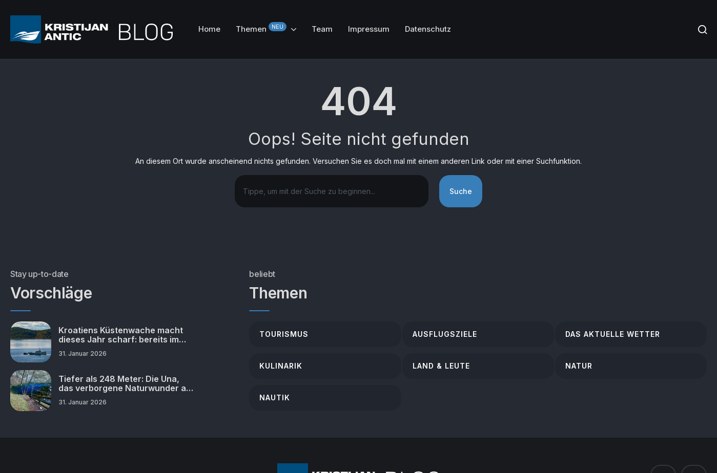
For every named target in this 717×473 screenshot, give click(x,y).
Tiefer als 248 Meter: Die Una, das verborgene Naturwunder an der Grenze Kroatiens (124, 384)
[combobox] (331, 191)
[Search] (702, 29)
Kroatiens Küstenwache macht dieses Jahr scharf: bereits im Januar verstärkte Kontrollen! (120, 335)
